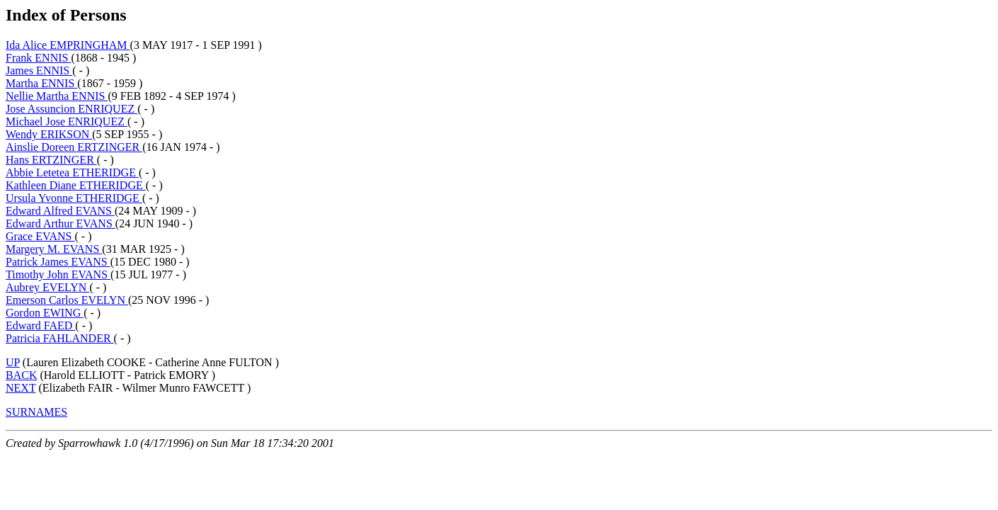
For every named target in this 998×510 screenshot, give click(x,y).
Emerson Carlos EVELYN (67, 300)
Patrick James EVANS (58, 262)
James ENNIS (39, 70)
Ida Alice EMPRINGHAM (68, 45)
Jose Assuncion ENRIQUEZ (71, 109)
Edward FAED (40, 325)
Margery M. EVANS (54, 249)
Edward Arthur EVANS (60, 223)
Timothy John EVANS (58, 274)
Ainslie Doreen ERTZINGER (74, 147)
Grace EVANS (40, 236)
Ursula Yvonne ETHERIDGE (74, 198)
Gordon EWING (45, 313)
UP (13, 362)
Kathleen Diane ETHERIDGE (76, 185)
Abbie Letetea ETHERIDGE (72, 172)
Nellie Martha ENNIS (57, 96)
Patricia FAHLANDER (60, 338)
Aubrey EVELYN (47, 287)
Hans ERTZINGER (51, 160)
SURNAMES (36, 412)
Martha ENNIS (41, 83)
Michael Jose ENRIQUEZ (66, 121)
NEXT (20, 388)
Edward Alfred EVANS (60, 211)
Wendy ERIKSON (49, 134)
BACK (21, 375)
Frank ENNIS (38, 58)
